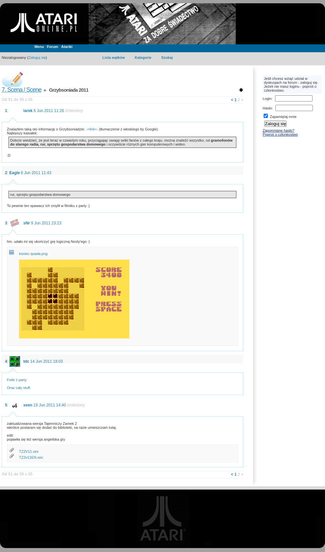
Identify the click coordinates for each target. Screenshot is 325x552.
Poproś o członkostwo (280, 134)
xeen (27, 405)
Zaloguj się (37, 57)
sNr (26, 223)
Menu (39, 47)
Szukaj (167, 57)
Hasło (267, 108)
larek (27, 110)
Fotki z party (17, 380)
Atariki (66, 47)
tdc (26, 361)
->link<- (92, 129)
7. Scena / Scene (21, 89)
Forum (52, 47)
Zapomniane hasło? (278, 130)
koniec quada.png (33, 254)
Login (267, 99)
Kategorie (143, 57)
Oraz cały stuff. (19, 388)
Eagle (14, 173)
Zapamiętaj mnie (280, 117)
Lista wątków (113, 57)
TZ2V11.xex (28, 451)
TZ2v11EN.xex (31, 457)
